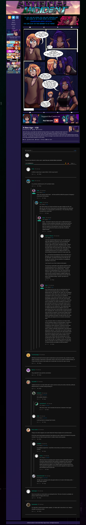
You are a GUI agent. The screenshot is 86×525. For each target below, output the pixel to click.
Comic (25, 139)
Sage (34, 129)
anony (41, 455)
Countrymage (35, 354)
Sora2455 (45, 394)
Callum (50, 139)
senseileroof (43, 403)
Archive (13, 24)
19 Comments (39, 129)
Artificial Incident (31, 139)
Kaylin (48, 139)
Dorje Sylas (35, 429)
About (13, 22)
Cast (13, 26)
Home (13, 20)
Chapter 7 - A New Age (40, 139)
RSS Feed (9, 17)
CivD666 (47, 457)
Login (75, 150)
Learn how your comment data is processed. (52, 160)
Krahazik (47, 405)
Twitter (13, 17)
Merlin (33, 369)
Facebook (17, 17)
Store (13, 28)
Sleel (44, 192)
